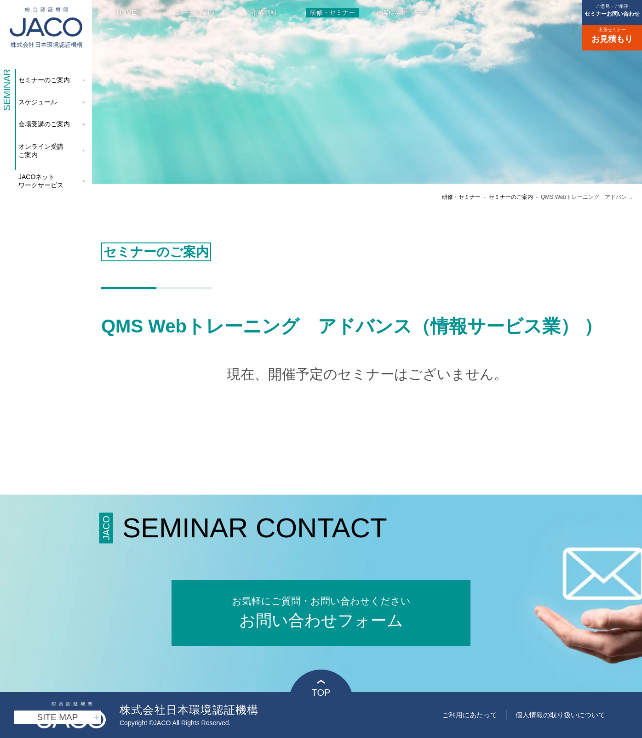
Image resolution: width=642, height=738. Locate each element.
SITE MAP (68, 717)
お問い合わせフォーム (321, 611)
